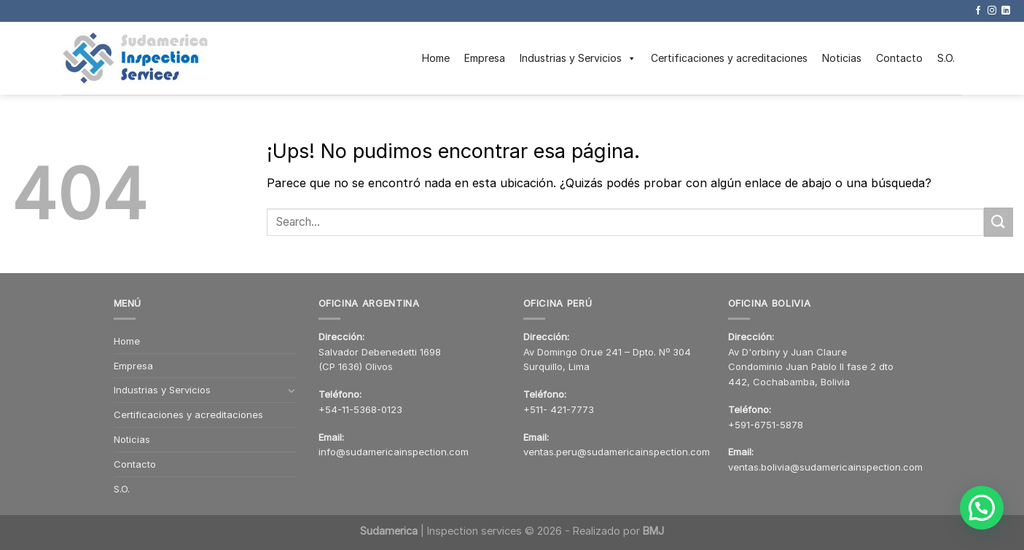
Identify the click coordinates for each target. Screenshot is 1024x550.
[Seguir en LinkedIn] (1005, 11)
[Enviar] (998, 222)
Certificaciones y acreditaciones (729, 58)
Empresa (484, 58)
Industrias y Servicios (578, 58)
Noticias (841, 58)
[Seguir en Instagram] (992, 11)
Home (436, 58)
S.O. (946, 58)
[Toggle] (292, 390)
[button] (984, 514)
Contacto (899, 58)
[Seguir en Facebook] (978, 11)
